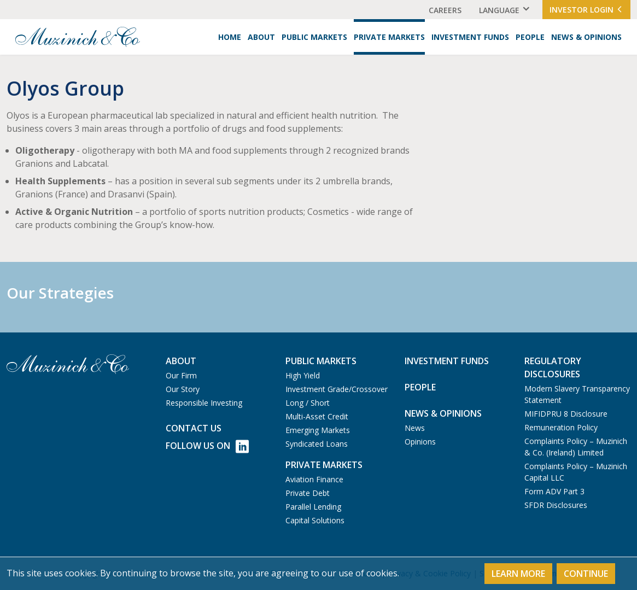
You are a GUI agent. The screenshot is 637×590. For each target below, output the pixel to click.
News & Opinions (586, 37)
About (261, 37)
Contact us (193, 428)
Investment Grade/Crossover (336, 389)
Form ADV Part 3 (554, 491)
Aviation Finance (314, 479)
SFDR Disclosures (555, 505)
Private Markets (389, 37)
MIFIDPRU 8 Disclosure (565, 413)
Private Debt (307, 493)
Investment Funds (470, 37)
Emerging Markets (317, 430)
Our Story (183, 389)
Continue (586, 574)
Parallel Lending (313, 506)
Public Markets (314, 37)
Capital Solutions (314, 520)
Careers (445, 10)
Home (229, 37)
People (530, 37)
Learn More (518, 574)
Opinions (420, 441)
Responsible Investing (204, 403)
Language (499, 10)
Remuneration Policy (561, 427)
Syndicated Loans (316, 444)
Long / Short (307, 403)
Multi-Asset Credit (316, 416)
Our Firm (181, 375)
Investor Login (586, 9)
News (415, 428)
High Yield (302, 375)
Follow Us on (207, 446)
